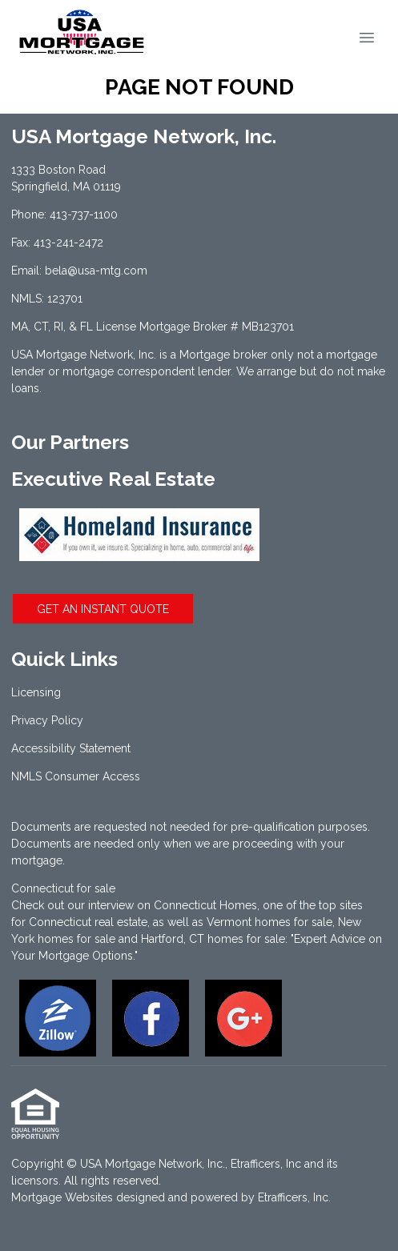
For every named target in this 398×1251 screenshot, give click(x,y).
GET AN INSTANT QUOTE (103, 609)
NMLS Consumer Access (75, 776)
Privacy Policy (47, 720)
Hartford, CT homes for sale (213, 938)
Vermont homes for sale (269, 922)
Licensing (36, 692)
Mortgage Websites (62, 1197)
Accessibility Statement (71, 748)
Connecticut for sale (63, 888)
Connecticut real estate (88, 922)
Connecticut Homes (205, 905)
